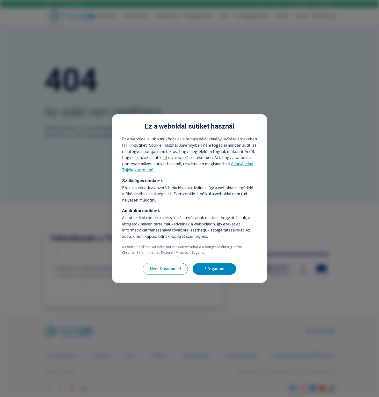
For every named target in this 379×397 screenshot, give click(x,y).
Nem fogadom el (165, 268)
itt (165, 157)
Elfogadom (214, 268)
